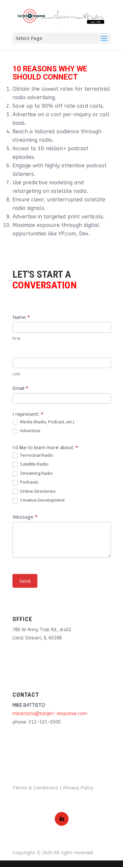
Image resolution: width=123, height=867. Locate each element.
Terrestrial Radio (32, 455)
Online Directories (34, 491)
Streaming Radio (32, 473)
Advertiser (26, 431)
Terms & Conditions (35, 787)
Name (21, 317)
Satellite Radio (30, 464)
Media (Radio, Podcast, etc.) (43, 422)
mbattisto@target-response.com (49, 713)
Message (24, 516)
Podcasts (25, 482)
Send (25, 581)
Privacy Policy (78, 787)
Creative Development (38, 500)
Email (20, 388)
